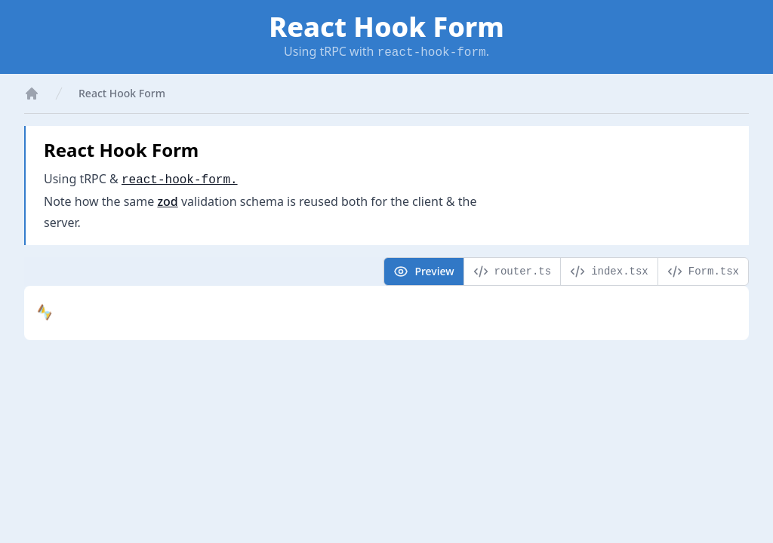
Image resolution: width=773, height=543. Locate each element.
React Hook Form (122, 93)
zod (167, 201)
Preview (423, 271)
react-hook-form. (180, 180)
